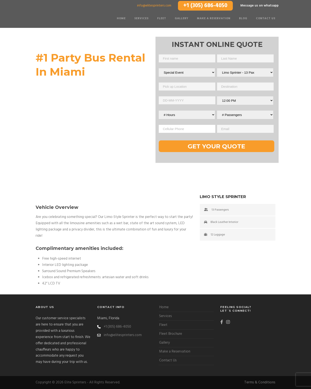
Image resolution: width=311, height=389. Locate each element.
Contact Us (265, 18)
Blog (243, 18)
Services (141, 18)
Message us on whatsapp (259, 5)
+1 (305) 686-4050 (205, 5)
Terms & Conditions (259, 382)
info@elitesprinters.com (154, 5)
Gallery (181, 18)
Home (121, 18)
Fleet (161, 18)
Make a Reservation (213, 18)
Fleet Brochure (170, 334)
